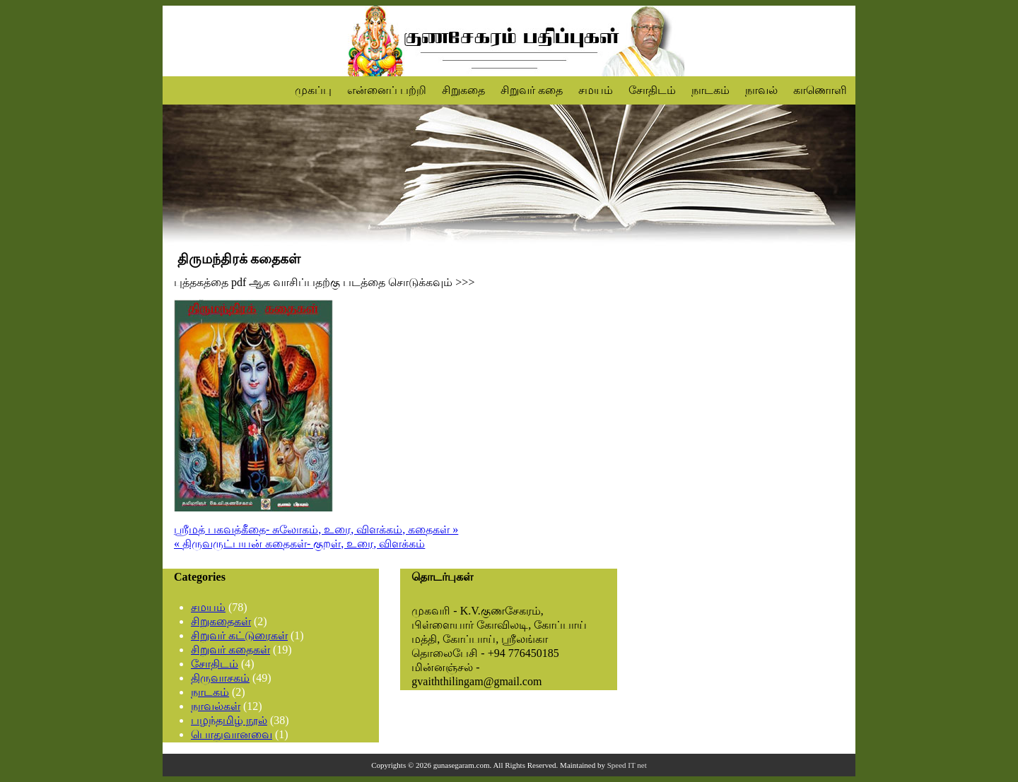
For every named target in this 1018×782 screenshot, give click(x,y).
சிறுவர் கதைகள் (230, 650)
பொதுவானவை (231, 734)
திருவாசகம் (220, 678)
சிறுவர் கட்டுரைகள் (239, 635)
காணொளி (820, 90)
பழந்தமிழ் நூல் (229, 720)
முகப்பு (313, 90)
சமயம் (595, 90)
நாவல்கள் (215, 706)
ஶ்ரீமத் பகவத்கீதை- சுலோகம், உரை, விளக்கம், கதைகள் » (316, 529)
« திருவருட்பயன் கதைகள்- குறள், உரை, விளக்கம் (299, 544)
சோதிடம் (652, 90)
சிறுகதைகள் (221, 621)
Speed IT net (627, 765)
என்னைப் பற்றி (386, 90)
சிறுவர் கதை (532, 90)
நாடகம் (710, 90)
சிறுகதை (463, 90)
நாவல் (761, 90)
